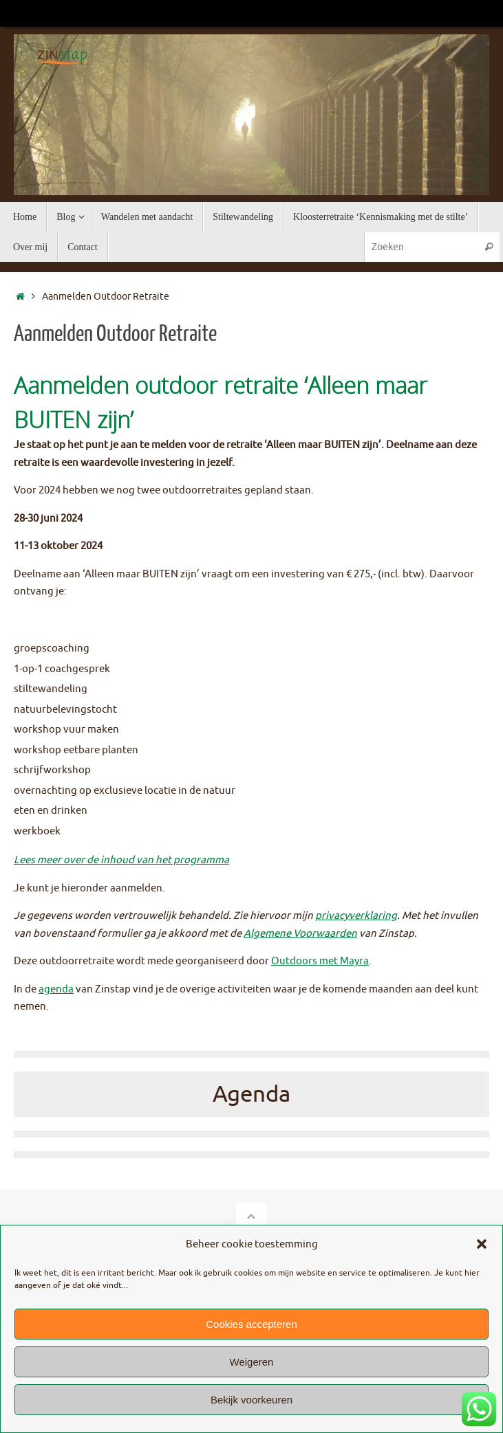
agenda (56, 989)
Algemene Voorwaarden (300, 933)
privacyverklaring (356, 915)
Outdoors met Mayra (320, 961)
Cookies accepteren (251, 1324)
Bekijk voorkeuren (251, 1400)
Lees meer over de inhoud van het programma (121, 860)
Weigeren (252, 1362)
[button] (482, 1244)
